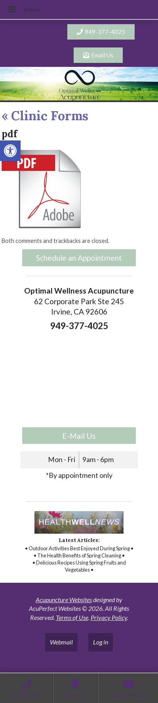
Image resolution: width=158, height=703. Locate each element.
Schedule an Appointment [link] (79, 257)
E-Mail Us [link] (79, 435)
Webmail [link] (61, 642)
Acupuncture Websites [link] (64, 599)
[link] (10, 150)
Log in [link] (100, 642)
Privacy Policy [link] (109, 617)
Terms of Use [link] (72, 617)
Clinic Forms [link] (45, 116)
